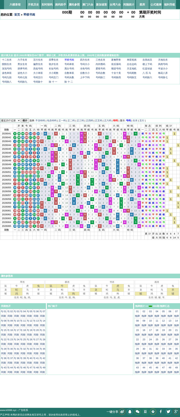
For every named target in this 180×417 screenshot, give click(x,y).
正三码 (80, 120)
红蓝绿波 (147, 68)
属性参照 (74, 4)
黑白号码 (69, 68)
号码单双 (69, 64)
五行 (141, 120)
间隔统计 (128, 4)
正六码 (107, 120)
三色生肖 (100, 59)
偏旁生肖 (38, 64)
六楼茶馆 (15, 4)
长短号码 (53, 68)
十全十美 (116, 73)
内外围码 (100, 64)
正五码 (98, 120)
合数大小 (85, 73)
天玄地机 (131, 68)
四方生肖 (85, 59)
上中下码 (85, 77)
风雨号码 (163, 64)
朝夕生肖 (53, 64)
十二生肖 (7, 59)
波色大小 (22, 73)
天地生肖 (163, 59)
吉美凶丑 (147, 59)
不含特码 (40, 120)
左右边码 (131, 64)
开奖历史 (33, 4)
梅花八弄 (163, 73)
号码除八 (7, 81)
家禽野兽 (116, 59)
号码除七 (163, 77)
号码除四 (116, 77)
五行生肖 (38, 59)
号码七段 (22, 77)
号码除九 (22, 81)
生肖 (135, 120)
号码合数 (100, 73)
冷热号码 (85, 68)
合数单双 (69, 73)
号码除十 (38, 81)
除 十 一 (53, 81)
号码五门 (53, 77)
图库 (142, 4)
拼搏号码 (22, 68)
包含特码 (52, 120)
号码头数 (69, 77)
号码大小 (85, 64)
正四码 (89, 120)
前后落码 (116, 64)
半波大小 (163, 68)
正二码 (71, 120)
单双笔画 (131, 59)
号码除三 (100, 77)
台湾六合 (115, 4)
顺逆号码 (116, 68)
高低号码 (38, 68)
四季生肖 (53, 59)
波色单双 (7, 73)
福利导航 (169, 4)
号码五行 (38, 77)
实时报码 (47, 4)
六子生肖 (22, 59)
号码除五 (131, 77)
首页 (17, 14)
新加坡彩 (101, 4)
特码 (115, 120)
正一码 (62, 120)
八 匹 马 (147, 73)
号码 (128, 120)
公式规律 (155, 4)
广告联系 (23, 410)
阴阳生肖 (7, 64)
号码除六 (147, 77)
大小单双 (38, 73)
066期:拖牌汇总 (159, 306)
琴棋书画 (29, 14)
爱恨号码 (100, 68)
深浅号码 (7, 68)
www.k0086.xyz (8, 410)
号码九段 (7, 77)
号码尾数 (131, 73)
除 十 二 (68, 81)
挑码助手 (60, 4)
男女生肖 (22, 64)
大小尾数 (53, 73)
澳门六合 (87, 4)
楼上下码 (147, 64)
